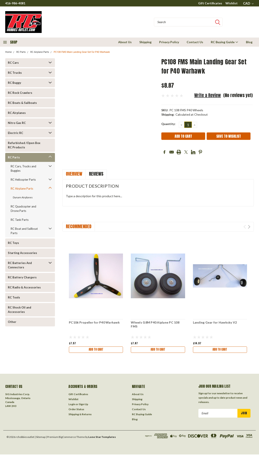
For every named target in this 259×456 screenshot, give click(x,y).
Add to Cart (96, 350)
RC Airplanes (17, 113)
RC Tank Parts (20, 219)
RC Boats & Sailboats (22, 103)
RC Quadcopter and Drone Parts (23, 209)
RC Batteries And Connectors (20, 265)
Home (8, 52)
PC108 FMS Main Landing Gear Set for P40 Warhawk (82, 52)
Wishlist (231, 3)
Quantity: (168, 124)
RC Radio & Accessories (24, 287)
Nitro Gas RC (17, 123)
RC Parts (21, 52)
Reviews (96, 173)
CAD (248, 3)
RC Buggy (14, 82)
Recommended (78, 226)
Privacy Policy (169, 42)
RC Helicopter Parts (23, 179)
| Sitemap (40, 438)
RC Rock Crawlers (20, 92)
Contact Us (195, 42)
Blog (249, 42)
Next (249, 227)
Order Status (76, 410)
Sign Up (83, 405)
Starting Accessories (22, 253)
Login (71, 405)
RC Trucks (15, 72)
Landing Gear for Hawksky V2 (215, 322)
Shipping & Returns (80, 415)
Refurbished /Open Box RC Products (24, 145)
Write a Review (207, 95)
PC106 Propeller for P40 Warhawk (94, 322)
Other (12, 322)
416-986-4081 (15, 3)
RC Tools (14, 297)
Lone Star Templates (102, 438)
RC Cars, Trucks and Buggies (23, 168)
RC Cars (13, 62)
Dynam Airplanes (23, 197)
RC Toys (13, 243)
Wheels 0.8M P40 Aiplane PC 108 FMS (155, 324)
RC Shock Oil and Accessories (19, 310)
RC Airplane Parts (39, 52)
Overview (74, 173)
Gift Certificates (210, 3)
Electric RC (15, 133)
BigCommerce (67, 438)
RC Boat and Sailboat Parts (24, 231)
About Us (125, 42)
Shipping (145, 42)
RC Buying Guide (224, 42)
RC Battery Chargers (22, 277)
